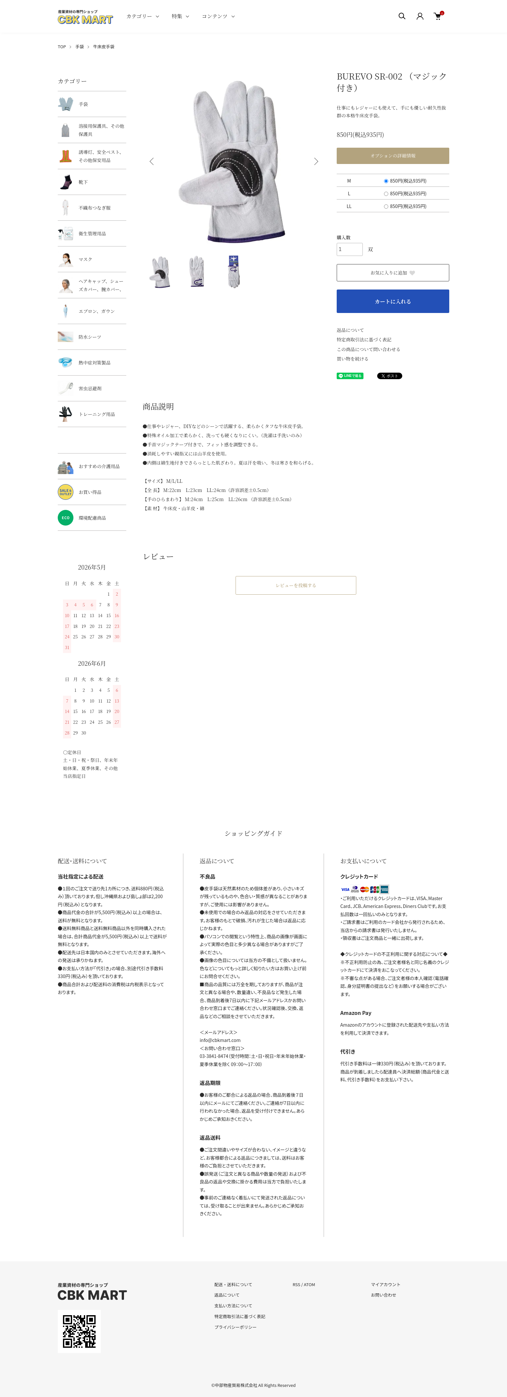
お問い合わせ (383, 1295)
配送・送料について (233, 1284)
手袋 (79, 46)
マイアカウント (386, 1284)
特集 (177, 16)
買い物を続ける (353, 358)
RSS (296, 1284)
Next (315, 161)
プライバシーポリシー (235, 1327)
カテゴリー (139, 16)
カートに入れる (393, 301)
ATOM (309, 1284)
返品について (350, 330)
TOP (62, 46)
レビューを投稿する (295, 585)
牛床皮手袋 (104, 46)
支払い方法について (233, 1305)
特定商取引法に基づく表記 (364, 339)
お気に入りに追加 (393, 272)
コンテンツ (214, 16)
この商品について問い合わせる (369, 349)
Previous (152, 161)
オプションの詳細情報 (393, 155)
